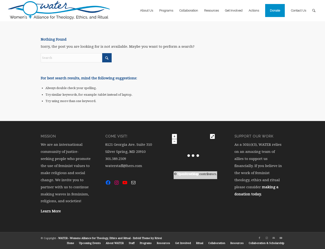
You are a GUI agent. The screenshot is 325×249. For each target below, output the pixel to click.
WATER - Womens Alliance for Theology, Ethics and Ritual (94, 238)
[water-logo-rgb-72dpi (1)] (59, 10)
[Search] (313, 10)
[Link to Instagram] (266, 238)
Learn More (51, 211)
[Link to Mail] (273, 238)
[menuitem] (146, 10)
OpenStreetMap (187, 174)
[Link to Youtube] (280, 238)
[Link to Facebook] (259, 238)
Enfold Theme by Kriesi (147, 238)
